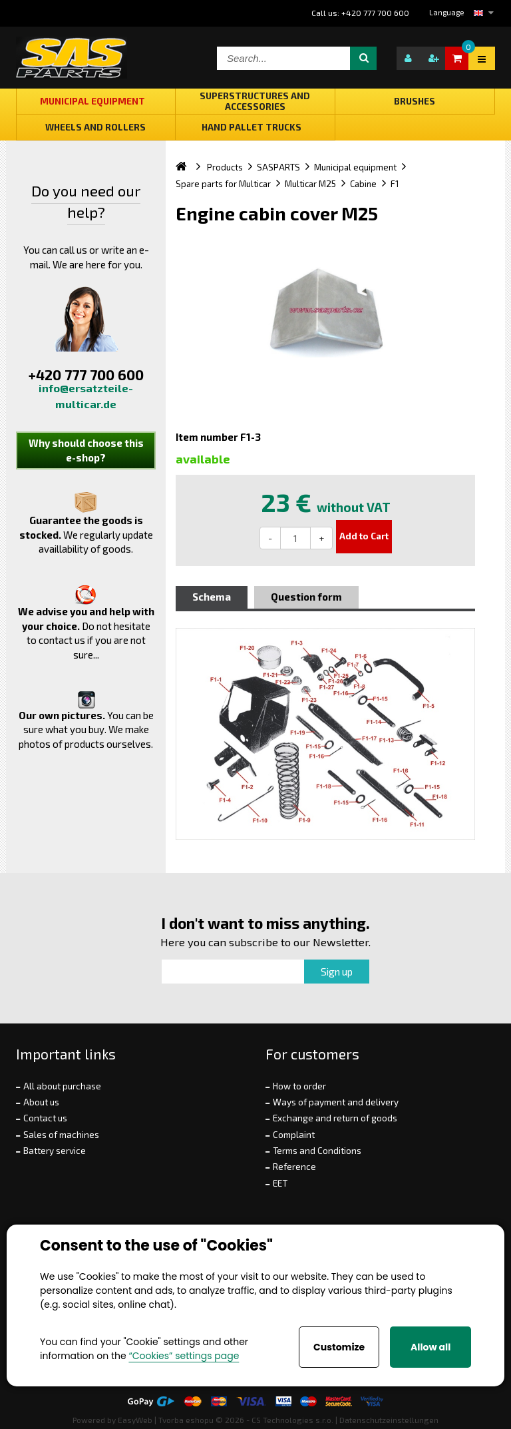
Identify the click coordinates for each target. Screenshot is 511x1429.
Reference (294, 1166)
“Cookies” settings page (183, 1355)
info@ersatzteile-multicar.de (86, 396)
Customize (339, 1347)
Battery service (54, 1150)
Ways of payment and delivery (336, 1102)
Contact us (45, 1118)
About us (41, 1102)
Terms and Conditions (317, 1150)
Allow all (430, 1347)
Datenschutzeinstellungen (388, 1419)
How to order (299, 1086)
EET (280, 1183)
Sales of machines (61, 1134)
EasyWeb (135, 1419)
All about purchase (62, 1086)
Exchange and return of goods (335, 1118)
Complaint (294, 1134)
